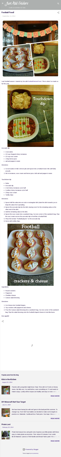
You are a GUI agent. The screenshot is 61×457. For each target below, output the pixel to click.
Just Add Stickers (17, 3)
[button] (58, 12)
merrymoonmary (34, 453)
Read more (55, 396)
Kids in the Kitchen (9, 379)
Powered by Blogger (30, 449)
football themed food (34, 81)
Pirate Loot (6, 424)
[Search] (58, 4)
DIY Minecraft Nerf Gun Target (14, 402)
